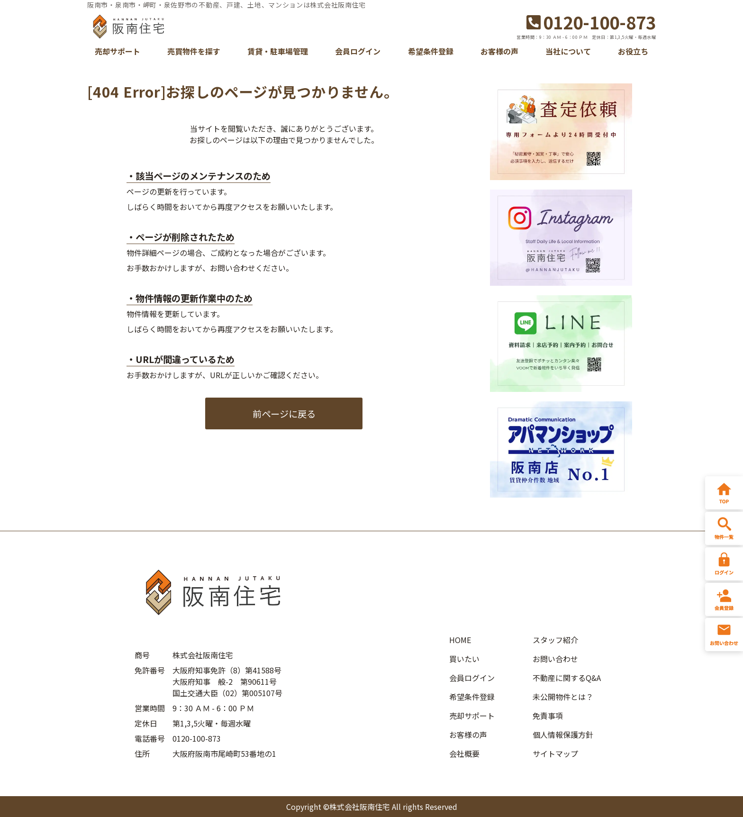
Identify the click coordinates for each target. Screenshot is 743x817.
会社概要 (464, 753)
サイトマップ (555, 753)
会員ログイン (358, 51)
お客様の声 (499, 51)
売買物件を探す (193, 51)
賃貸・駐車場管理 (277, 51)
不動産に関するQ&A (567, 677)
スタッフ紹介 (555, 639)
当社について (568, 51)
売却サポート (117, 51)
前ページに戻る (284, 413)
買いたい (464, 658)
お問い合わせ (555, 658)
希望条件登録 (430, 51)
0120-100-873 (591, 21)
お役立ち (633, 51)
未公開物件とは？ (563, 696)
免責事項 (548, 715)
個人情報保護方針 (563, 734)
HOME (460, 639)
